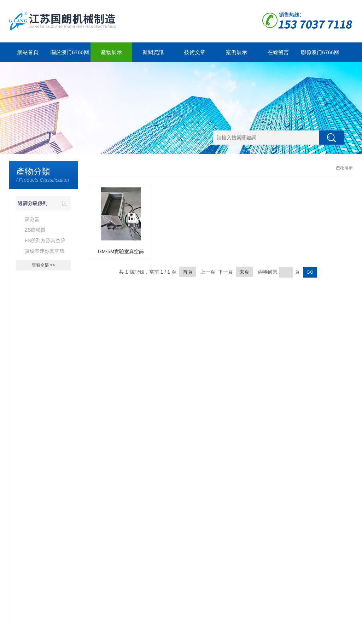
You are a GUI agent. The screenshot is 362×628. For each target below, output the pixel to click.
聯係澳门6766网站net (320, 55)
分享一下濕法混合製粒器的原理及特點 (47, 551)
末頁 (244, 272)
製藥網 (319, 620)
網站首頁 (28, 52)
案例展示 (236, 52)
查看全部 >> (43, 265)
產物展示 (111, 52)
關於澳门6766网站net (70, 55)
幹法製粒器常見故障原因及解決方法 (47, 531)
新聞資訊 (153, 52)
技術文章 (194, 52)
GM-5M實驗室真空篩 (121, 251)
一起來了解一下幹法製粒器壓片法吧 (47, 512)
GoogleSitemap (138, 620)
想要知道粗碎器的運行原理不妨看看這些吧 (47, 492)
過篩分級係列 (32, 203)
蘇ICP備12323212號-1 (101, 620)
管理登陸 (335, 620)
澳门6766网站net (34, 620)
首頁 (188, 272)
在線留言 (278, 52)
